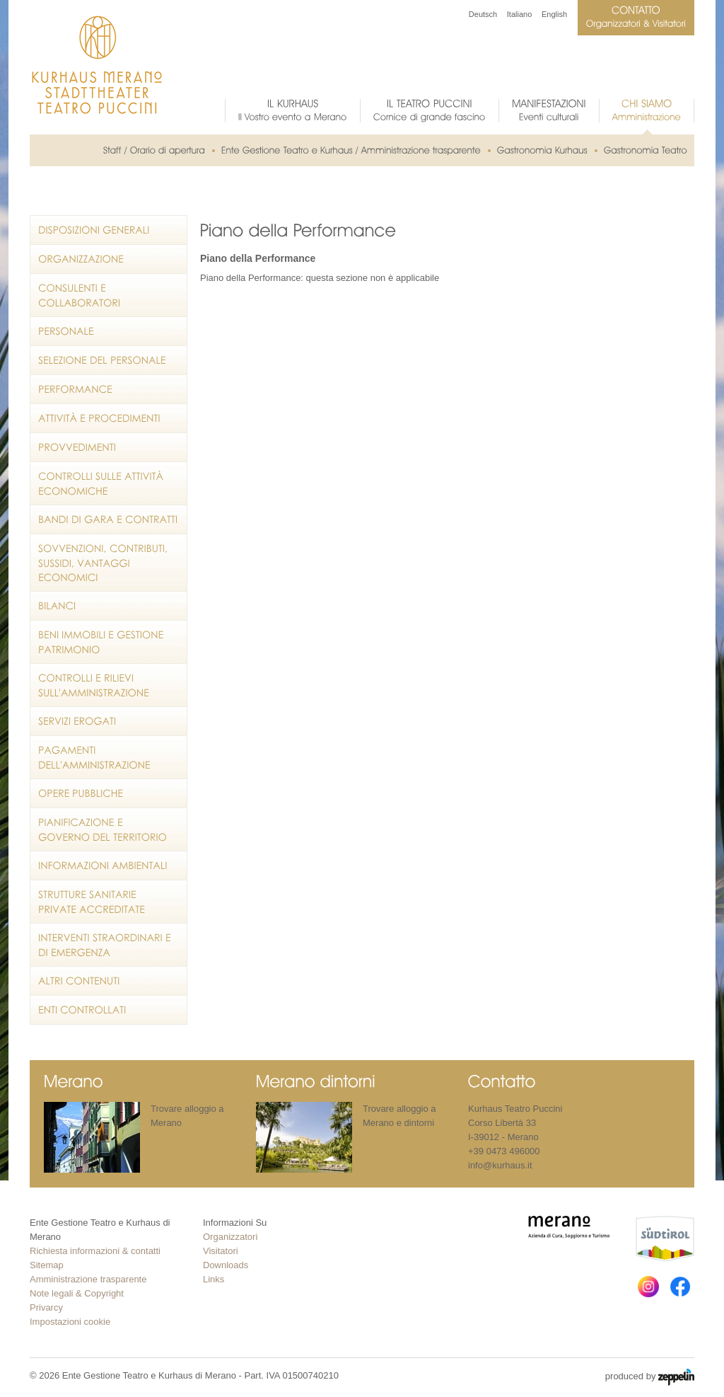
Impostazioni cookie (70, 1321)
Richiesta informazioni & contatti (95, 1251)
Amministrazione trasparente (88, 1279)
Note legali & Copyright (77, 1293)
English (554, 14)
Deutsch (483, 14)
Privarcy (46, 1307)
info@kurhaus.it (500, 1165)
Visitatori (220, 1251)
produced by (649, 1377)
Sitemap (47, 1265)
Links (213, 1279)
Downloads (225, 1265)
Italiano (519, 14)
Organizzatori (230, 1236)
